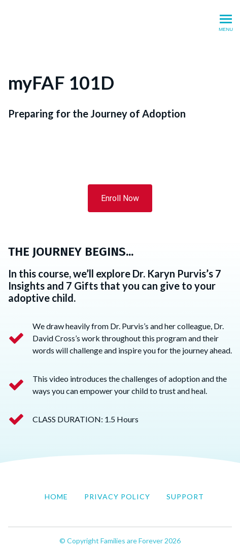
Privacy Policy (117, 496)
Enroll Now (120, 198)
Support (185, 496)
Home (56, 496)
